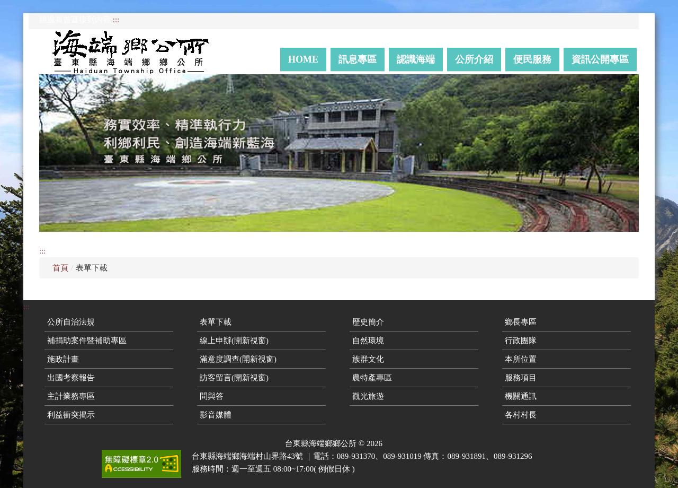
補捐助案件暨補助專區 (87, 340)
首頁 (60, 268)
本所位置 (521, 359)
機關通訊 (521, 396)
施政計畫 (63, 359)
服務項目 (521, 377)
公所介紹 (474, 59)
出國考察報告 (71, 377)
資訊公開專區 (600, 59)
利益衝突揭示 (71, 415)
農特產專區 (372, 377)
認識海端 (416, 59)
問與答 (212, 396)
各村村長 (521, 415)
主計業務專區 (71, 396)
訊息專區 (357, 59)
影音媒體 (215, 415)
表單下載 (215, 322)
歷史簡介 (368, 322)
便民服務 (532, 59)
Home (303, 59)
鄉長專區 (521, 322)
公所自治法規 (71, 322)
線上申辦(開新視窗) (234, 340)
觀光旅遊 (368, 396)
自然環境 (368, 340)
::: (116, 19)
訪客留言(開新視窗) (234, 377)
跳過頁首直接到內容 (75, 19)
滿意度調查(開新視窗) (238, 359)
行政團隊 (521, 340)
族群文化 (368, 359)
